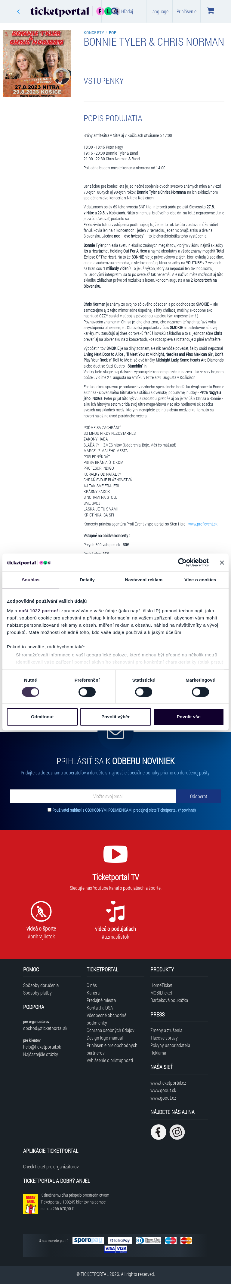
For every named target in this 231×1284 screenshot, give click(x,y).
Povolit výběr (115, 716)
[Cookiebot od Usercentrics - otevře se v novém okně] (182, 562)
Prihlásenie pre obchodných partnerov (112, 1049)
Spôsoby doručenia (41, 985)
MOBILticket (161, 992)
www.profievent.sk (202, 524)
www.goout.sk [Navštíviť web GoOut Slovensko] (163, 1090)
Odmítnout (42, 716)
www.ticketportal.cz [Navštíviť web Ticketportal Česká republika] (168, 1083)
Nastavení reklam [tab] (143, 579)
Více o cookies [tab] (200, 579)
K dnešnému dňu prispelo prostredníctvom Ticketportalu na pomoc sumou (75, 1202)
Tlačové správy (164, 1037)
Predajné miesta (101, 1000)
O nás (92, 985)
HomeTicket (161, 985)
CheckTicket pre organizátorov (51, 1166)
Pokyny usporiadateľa (170, 1045)
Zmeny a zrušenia (166, 1030)
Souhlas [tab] (30, 579)
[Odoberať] (198, 796)
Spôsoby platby (37, 992)
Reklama (158, 1052)
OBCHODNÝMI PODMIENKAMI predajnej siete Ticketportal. (131, 810)
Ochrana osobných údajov (110, 1030)
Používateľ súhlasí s (124, 810)
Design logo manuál (105, 1037)
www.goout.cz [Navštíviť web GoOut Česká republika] (163, 1098)
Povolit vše (189, 716)
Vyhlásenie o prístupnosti (110, 1060)
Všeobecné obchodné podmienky (106, 1019)
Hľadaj (122, 11)
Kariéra (93, 992)
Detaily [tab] (87, 579)
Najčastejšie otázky (40, 1054)
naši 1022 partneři (39, 610)
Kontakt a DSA (100, 1007)
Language (159, 11)
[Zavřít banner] (222, 562)
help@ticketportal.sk (42, 1046)
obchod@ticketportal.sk (45, 1028)
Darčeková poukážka (169, 1000)
